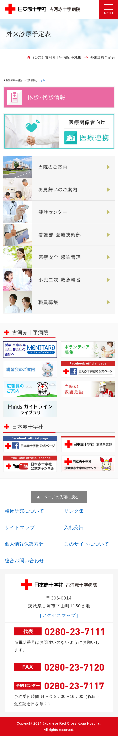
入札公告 (73, 527)
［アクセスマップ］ (59, 615)
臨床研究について (24, 511)
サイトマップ (20, 527)
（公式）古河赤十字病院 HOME (56, 57)
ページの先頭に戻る (61, 497)
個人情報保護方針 (24, 544)
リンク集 (74, 511)
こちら (41, 80)
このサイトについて (86, 544)
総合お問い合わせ (24, 560)
